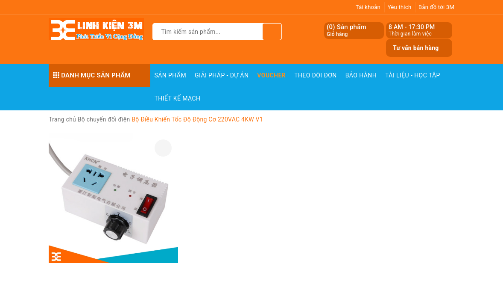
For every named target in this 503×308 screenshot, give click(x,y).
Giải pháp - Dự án (222, 75)
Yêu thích (400, 7)
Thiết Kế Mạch (178, 98)
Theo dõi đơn (315, 75)
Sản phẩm (171, 75)
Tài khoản (368, 7)
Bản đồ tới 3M (436, 7)
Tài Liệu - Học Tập (412, 75)
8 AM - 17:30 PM (412, 27)
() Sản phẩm (346, 30)
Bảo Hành (361, 75)
